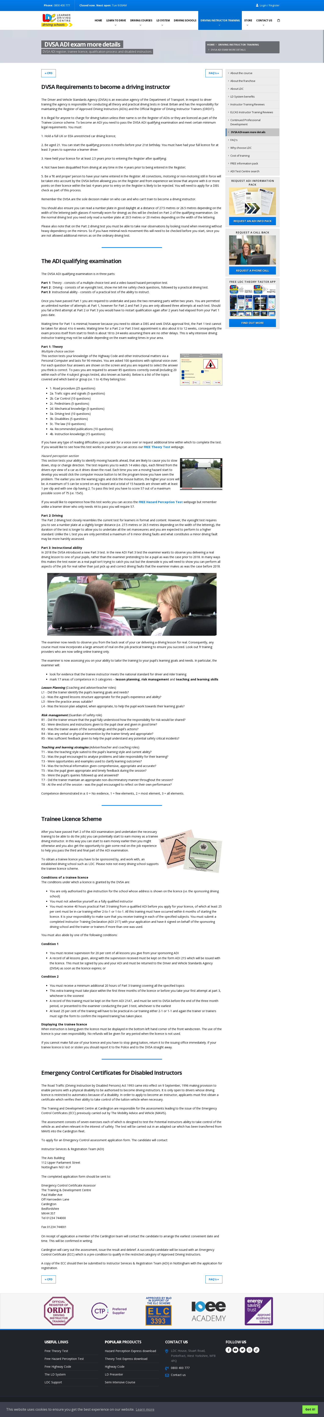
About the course (241, 73)
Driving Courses (141, 20)
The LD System (55, 1374)
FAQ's (234, 140)
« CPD (49, 73)
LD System (163, 20)
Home (98, 20)
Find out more (252, 323)
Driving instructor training (220, 20)
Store (248, 20)
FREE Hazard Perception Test (161, 502)
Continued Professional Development (245, 122)
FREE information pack (244, 163)
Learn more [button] (145, 1409)
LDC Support (53, 1382)
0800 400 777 (180, 1368)
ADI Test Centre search (244, 171)
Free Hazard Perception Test (64, 1359)
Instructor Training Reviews (247, 104)
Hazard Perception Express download (130, 1351)
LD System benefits (242, 96)
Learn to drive (116, 20)
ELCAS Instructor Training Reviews (251, 112)
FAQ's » (214, 73)
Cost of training (239, 155)
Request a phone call (252, 270)
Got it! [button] (310, 1409)
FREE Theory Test (157, 447)
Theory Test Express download (126, 1359)
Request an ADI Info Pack (252, 221)
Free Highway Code (57, 1367)
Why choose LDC (241, 148)
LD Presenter (114, 1374)
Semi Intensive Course (120, 1382)
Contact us (264, 20)
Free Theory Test (56, 1351)
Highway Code (115, 1367)
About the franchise (242, 81)
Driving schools (185, 20)
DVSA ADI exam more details (248, 132)
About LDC (237, 89)
